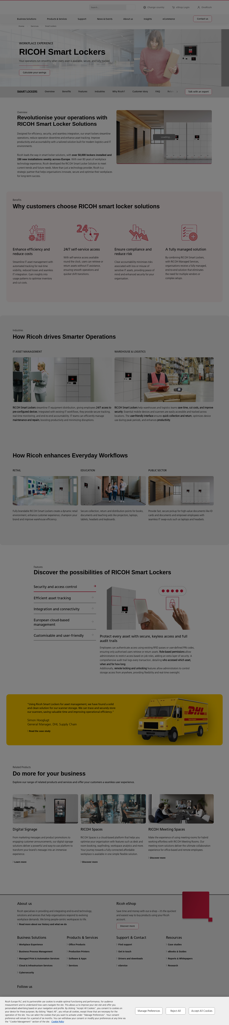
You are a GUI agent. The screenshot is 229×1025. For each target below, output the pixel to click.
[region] (114, 1011)
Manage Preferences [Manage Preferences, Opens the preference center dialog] (149, 1010)
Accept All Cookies (201, 1010)
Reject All (175, 1010)
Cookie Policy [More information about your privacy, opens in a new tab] (57, 1021)
